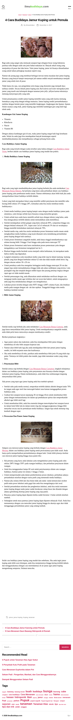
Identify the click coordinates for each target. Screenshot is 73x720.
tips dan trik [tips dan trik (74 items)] (8, 707)
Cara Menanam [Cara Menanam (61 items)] (28, 694)
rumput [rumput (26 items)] (62, 701)
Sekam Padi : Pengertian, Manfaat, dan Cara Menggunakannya (29, 675)
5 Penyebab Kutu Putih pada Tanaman (18, 665)
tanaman (32, 617)
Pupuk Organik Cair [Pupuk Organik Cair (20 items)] (47, 701)
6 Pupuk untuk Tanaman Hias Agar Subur (20, 660)
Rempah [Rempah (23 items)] (56, 701)
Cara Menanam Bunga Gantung (51, 327)
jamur (11, 617)
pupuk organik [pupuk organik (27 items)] (35, 701)
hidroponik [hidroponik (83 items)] (20, 697)
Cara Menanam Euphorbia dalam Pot (18, 670)
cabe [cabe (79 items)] (63, 691)
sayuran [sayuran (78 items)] (6, 704)
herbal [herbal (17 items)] (3, 697)
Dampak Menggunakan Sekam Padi (17, 679)
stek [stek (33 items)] (13, 704)
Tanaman (24, 14)
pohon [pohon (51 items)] (16, 701)
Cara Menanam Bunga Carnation (41, 369)
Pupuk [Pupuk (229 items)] (24, 700)
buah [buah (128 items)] (29, 691)
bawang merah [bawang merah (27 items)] (20, 692)
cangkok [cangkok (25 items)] (5, 695)
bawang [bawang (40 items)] (10, 692)
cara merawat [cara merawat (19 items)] (39, 694)
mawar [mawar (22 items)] (51, 697)
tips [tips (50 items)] (56, 704)
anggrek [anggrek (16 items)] (4, 691)
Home (19, 14)
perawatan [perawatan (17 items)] (10, 701)
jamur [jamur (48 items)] (40, 697)
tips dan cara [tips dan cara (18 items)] (62, 704)
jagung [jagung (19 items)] (35, 697)
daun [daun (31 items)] (46, 695)
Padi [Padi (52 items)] (4, 701)
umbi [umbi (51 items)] (17, 707)
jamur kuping (18, 617)
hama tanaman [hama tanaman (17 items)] (65, 694)
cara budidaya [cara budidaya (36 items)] (14, 695)
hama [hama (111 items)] (56, 694)
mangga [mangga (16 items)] (46, 697)
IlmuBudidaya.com (15, 715)
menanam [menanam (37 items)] (66, 697)
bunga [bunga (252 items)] (47, 691)
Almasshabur (30, 25)
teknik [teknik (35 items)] (51, 704)
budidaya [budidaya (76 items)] (37, 691)
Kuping (25, 617)
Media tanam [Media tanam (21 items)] (57, 697)
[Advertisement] (36, 592)
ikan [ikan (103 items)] (29, 697)
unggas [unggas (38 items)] (24, 707)
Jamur (29, 14)
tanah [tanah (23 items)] (17, 704)
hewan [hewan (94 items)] (10, 697)
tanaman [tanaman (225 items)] (26, 703)
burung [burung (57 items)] (56, 692)
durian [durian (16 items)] (50, 694)
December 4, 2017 (46, 25)
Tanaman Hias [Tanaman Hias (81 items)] (40, 704)
